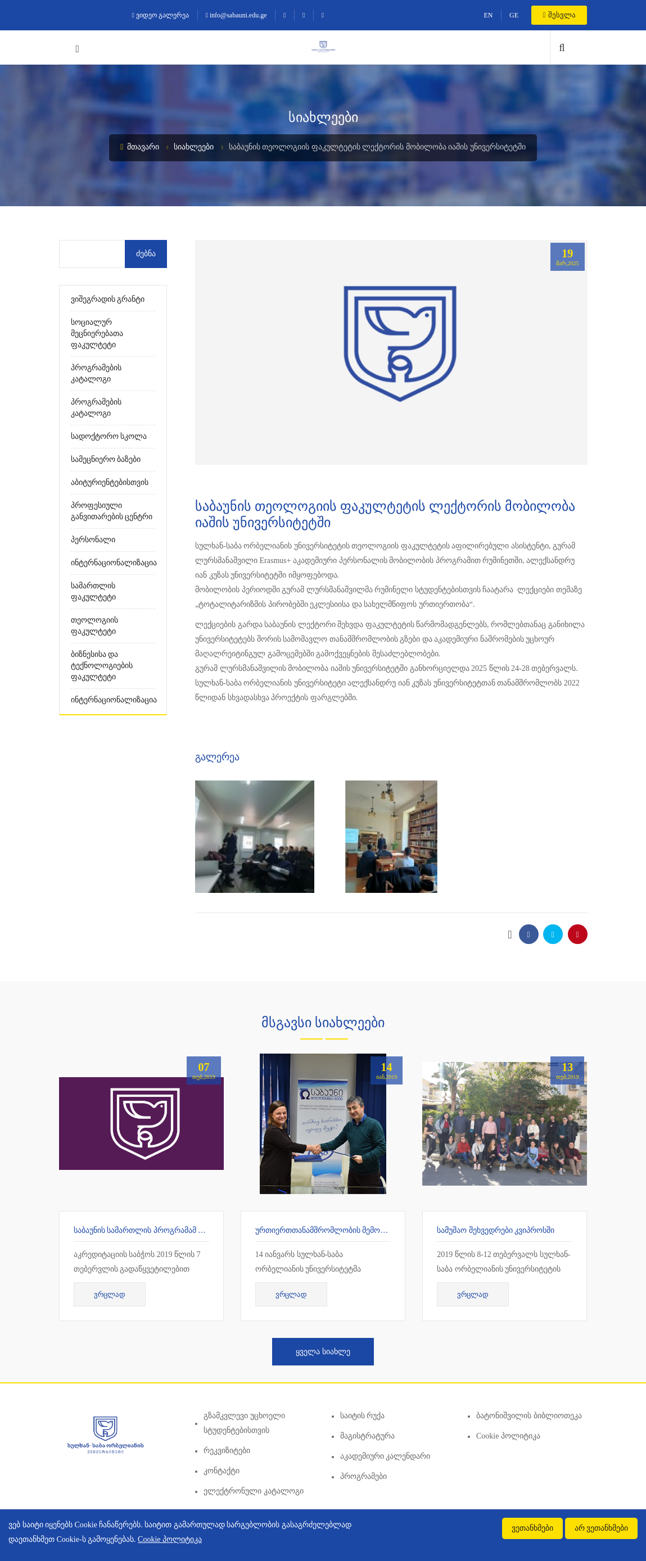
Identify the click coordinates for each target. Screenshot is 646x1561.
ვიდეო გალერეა (160, 15)
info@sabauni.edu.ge (235, 15)
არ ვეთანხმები (602, 1528)
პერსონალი (93, 540)
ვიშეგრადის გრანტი (108, 299)
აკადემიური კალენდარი (385, 1456)
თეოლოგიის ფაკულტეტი (94, 626)
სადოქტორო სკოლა (109, 436)
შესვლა (559, 15)
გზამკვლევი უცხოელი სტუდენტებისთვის (244, 1423)
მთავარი (139, 147)
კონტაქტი (222, 1471)
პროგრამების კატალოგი (96, 373)
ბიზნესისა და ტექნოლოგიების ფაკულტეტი (102, 665)
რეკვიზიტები (227, 1450)
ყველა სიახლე (323, 1351)
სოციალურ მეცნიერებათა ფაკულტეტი (97, 333)
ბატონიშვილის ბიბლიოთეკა (529, 1416)
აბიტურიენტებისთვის (109, 482)
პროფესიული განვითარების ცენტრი (112, 511)
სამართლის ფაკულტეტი (93, 591)
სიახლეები (194, 147)
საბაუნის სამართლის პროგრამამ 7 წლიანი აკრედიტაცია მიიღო (192, 1230)
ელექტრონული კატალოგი (254, 1491)
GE (513, 15)
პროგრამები (363, 1476)
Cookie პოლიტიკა (508, 1436)
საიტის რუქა (362, 1416)
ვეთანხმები (532, 1528)
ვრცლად (109, 1294)
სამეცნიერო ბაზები (106, 459)
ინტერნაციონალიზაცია (113, 563)
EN (488, 15)
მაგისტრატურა (367, 1436)
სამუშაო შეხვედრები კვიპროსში (495, 1230)
